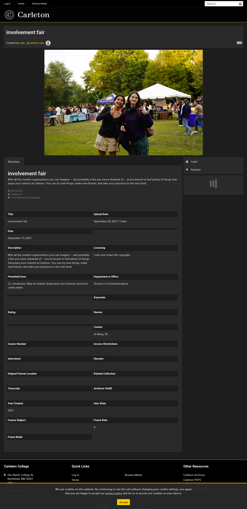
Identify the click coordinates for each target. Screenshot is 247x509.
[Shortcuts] (239, 42)
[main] (123, 241)
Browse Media (39, 3)
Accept (123, 502)
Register (193, 169)
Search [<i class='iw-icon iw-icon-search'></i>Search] (241, 3)
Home (21, 3)
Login (192, 161)
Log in (7, 3)
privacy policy (113, 493)
